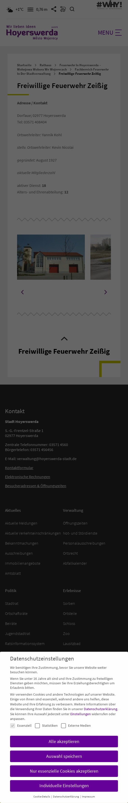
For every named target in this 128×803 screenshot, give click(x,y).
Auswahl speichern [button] (64, 750)
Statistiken (46, 719)
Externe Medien (76, 719)
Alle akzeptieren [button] (64, 735)
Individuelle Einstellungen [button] (64, 780)
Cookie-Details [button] (42, 790)
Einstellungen (80, 708)
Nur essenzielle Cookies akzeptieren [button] (64, 765)
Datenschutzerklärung (100, 703)
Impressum (88, 790)
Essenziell (21, 719)
